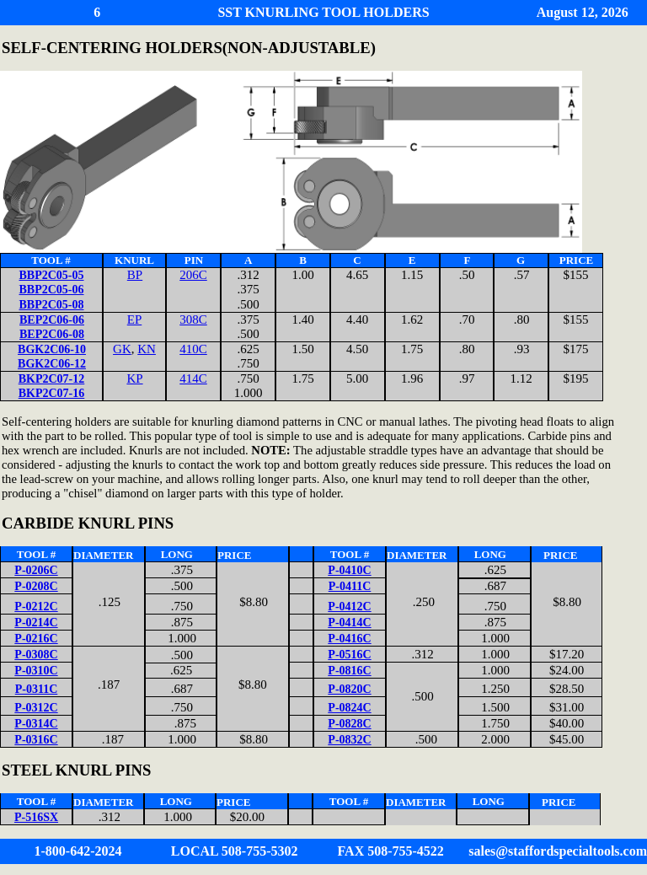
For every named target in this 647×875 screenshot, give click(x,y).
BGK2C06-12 (52, 363)
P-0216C (35, 638)
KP (134, 378)
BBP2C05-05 (51, 275)
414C (193, 378)
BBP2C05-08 (51, 304)
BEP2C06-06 (51, 320)
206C (193, 275)
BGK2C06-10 (52, 349)
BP (134, 275)
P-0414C (349, 622)
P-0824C (349, 707)
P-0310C (35, 670)
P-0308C (35, 654)
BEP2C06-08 (51, 334)
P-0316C (35, 739)
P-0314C (35, 723)
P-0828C (349, 723)
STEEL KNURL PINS (76, 770)
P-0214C (35, 622)
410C (193, 349)
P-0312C (35, 707)
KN (146, 349)
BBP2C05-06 (51, 289)
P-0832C (349, 739)
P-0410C (349, 570)
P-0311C (36, 689)
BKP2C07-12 (52, 379)
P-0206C (35, 570)
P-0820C (349, 689)
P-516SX (36, 817)
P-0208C (35, 586)
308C (193, 319)
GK (122, 349)
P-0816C (349, 670)
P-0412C (349, 606)
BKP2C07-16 (52, 393)
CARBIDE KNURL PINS (88, 523)
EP (134, 319)
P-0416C (349, 638)
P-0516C (349, 654)
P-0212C (35, 606)
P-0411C (350, 586)
